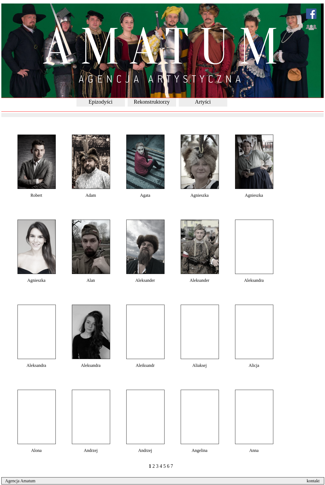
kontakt (315, 481)
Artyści (203, 102)
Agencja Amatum (19, 481)
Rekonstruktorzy (152, 102)
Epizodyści (101, 102)
